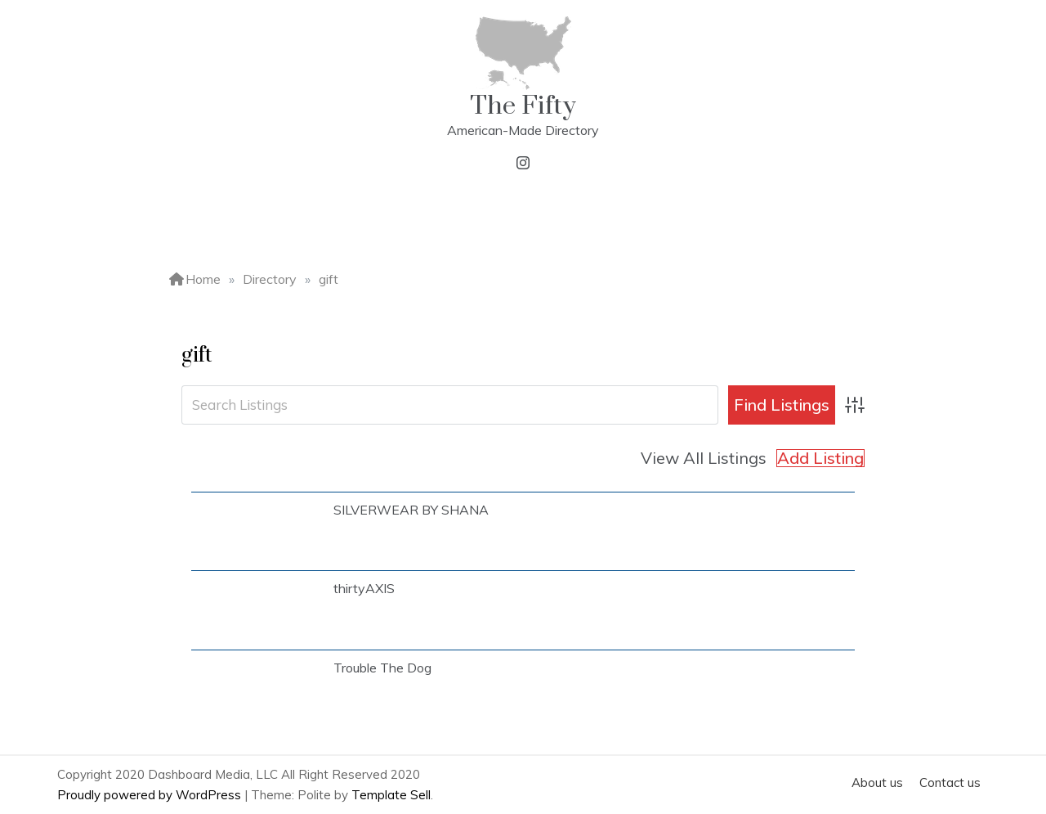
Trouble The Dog (382, 667)
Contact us (950, 782)
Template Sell (391, 795)
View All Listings (704, 457)
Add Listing (820, 458)
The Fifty (523, 106)
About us (877, 782)
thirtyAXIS (364, 588)
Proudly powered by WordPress (150, 795)
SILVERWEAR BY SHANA (411, 509)
